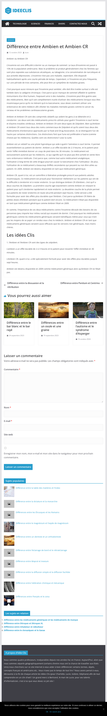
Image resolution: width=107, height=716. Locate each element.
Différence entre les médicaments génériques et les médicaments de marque (41, 620)
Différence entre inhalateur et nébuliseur (23, 626)
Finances (49, 23)
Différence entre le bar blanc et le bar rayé (19, 326)
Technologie (20, 23)
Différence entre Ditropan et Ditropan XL (23, 623)
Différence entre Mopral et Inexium (32, 561)
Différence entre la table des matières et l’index (38, 488)
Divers (61, 23)
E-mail (8, 421)
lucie (27, 52)
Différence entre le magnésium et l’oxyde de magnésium (42, 523)
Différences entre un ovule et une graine (52, 326)
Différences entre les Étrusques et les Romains (37, 512)
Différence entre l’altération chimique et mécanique (40, 583)
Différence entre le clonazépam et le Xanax (24, 630)
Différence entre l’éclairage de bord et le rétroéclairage (41, 550)
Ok (47, 712)
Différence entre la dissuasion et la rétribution (24, 285)
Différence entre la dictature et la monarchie (36, 501)
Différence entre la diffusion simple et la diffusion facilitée (43, 572)
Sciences (35, 23)
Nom (7, 407)
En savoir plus (55, 712)
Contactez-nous (78, 23)
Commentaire (12, 369)
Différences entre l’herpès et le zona (32, 596)
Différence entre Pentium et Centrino (81, 283)
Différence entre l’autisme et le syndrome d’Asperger (86, 328)
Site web (8, 434)
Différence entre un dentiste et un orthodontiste (38, 536)
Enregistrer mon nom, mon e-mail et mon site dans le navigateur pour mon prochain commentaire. (48, 455)
